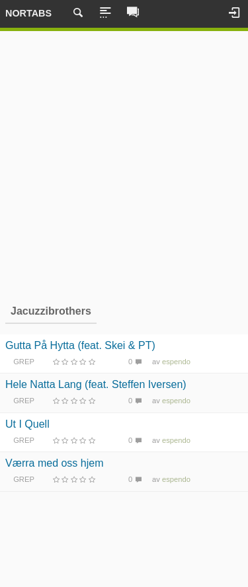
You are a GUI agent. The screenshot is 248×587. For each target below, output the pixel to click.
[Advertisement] (124, 166)
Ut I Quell (27, 424)
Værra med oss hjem (54, 463)
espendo (176, 362)
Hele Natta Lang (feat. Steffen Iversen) (95, 384)
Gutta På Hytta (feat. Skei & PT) (80, 345)
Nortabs (28, 13)
